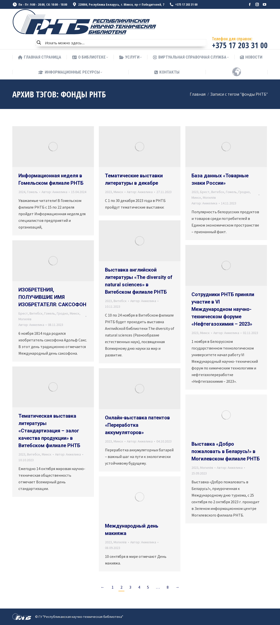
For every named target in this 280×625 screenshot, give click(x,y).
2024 (21, 192)
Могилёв (209, 197)
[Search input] (124, 42)
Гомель (32, 192)
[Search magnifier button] (38, 42)
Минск (118, 192)
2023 (108, 192)
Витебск (217, 192)
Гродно (244, 192)
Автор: (54, 192)
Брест (204, 192)
